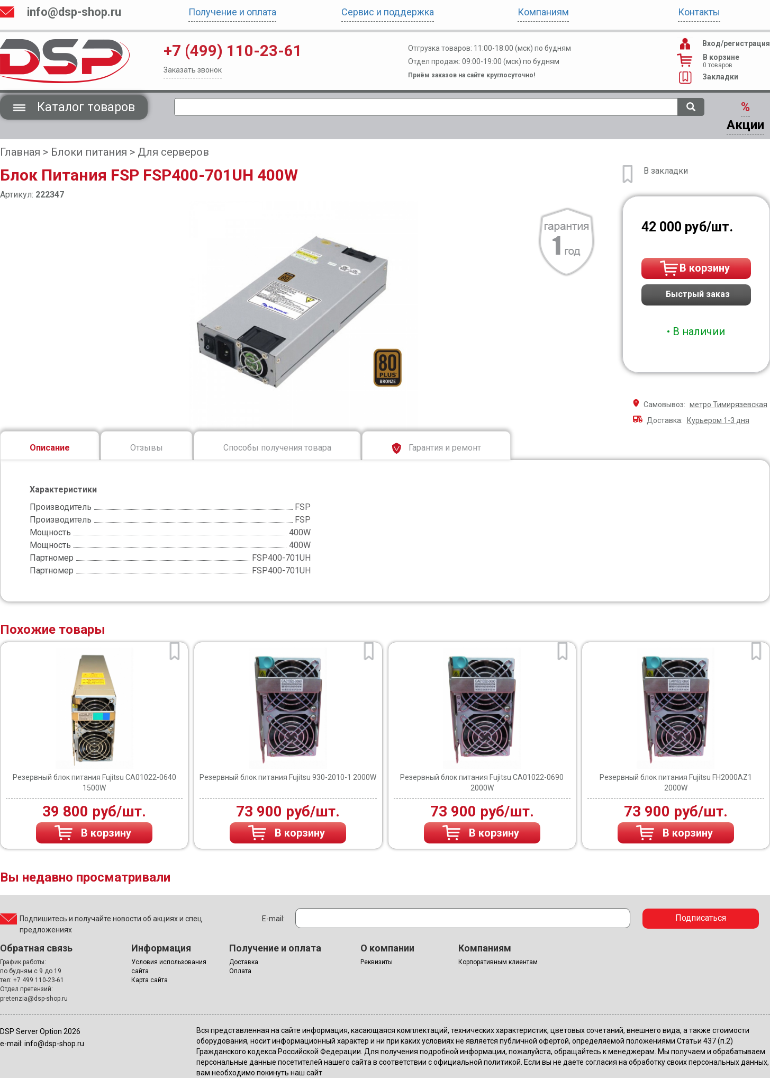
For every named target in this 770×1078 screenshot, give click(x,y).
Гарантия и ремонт (436, 448)
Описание (50, 448)
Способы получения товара (277, 448)
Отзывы (146, 448)
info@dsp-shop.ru (74, 12)
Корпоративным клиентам (498, 962)
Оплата (240, 971)
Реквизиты (376, 962)
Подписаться (700, 918)
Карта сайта (149, 980)
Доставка (243, 962)
